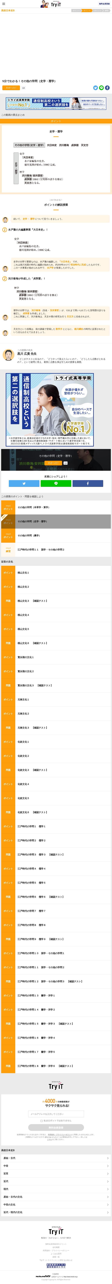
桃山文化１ (23, 572)
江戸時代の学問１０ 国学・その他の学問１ (41, 953)
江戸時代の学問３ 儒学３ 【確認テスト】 (41, 854)
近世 (6, 1173)
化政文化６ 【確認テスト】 (33, 812)
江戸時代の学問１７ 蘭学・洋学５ (36, 1052)
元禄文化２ (23, 713)
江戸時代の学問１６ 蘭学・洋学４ (36, 1038)
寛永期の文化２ (26, 671)
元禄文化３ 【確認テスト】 (33, 727)
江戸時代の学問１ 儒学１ (32, 826)
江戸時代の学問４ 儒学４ (32, 868)
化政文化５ (23, 798)
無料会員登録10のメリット (56, 1244)
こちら (49, 1139)
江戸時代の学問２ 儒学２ (32, 840)
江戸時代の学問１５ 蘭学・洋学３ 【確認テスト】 (46, 1024)
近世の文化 (7, 561)
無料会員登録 (104, 4)
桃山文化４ (23, 615)
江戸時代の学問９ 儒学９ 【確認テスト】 (41, 939)
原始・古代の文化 (13, 1197)
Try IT (56, 3)
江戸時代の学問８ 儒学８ (32, 925)
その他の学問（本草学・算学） (34, 507)
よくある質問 (56, 1254)
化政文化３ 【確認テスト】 (33, 770)
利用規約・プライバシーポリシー (60, 1134)
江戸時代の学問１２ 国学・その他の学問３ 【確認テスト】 (50, 981)
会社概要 (56, 1247)
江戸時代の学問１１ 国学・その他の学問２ (41, 549)
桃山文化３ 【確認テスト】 (33, 601)
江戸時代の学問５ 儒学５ (32, 883)
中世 (6, 1166)
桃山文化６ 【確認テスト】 (33, 643)
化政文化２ (23, 756)
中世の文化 (9, 1204)
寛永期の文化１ (26, 657)
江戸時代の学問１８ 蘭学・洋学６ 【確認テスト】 (46, 1066)
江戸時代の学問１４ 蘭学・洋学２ (36, 1009)
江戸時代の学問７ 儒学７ (32, 911)
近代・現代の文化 (13, 1212)
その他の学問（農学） (29, 535)
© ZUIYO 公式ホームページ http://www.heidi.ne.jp (57, 1275)
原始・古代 (9, 1158)
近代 (6, 1181)
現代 (6, 1189)
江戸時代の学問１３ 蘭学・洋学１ (36, 995)
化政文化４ (23, 784)
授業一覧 (56, 1257)
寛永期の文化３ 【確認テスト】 (35, 685)
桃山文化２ (23, 587)
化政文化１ (23, 742)
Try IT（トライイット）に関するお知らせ (56, 1260)
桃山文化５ (23, 629)
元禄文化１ (23, 699)
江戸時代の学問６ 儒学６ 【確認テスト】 (41, 897)
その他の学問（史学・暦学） (33, 521)
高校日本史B (8, 1150)
